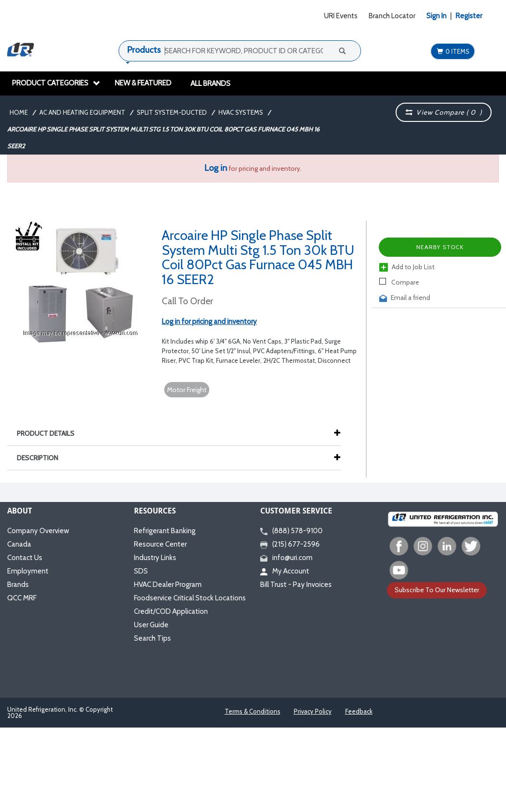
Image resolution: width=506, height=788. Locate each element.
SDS (141, 571)
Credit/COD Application (171, 611)
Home (19, 112)
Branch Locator (392, 16)
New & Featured (143, 83)
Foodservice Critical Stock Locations (190, 598)
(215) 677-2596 (290, 544)
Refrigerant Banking (164, 530)
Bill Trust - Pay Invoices (296, 584)
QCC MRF (21, 598)
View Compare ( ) (443, 112)
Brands (18, 584)
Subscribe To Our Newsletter (437, 589)
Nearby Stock (440, 247)
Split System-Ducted (172, 112)
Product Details (50, 433)
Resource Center (160, 544)
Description (42, 458)
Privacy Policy (313, 711)
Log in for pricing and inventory (209, 321)
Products (144, 50)
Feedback (359, 711)
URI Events (341, 16)
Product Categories (56, 83)
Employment (27, 571)
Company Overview (38, 530)
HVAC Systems (240, 112)
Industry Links (155, 557)
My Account (284, 571)
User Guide (151, 625)
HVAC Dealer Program (168, 584)
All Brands (210, 83)
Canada (19, 544)
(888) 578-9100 (291, 530)
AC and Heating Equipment (82, 112)
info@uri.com (286, 557)
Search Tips (152, 638)
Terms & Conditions (252, 711)
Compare (399, 282)
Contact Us (24, 557)
